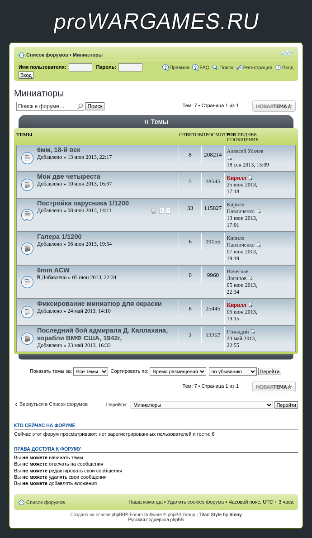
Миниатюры (88, 54)
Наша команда (145, 502)
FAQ (204, 67)
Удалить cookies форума (195, 502)
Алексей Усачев (245, 151)
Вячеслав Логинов (238, 274)
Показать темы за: (69, 371)
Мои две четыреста (68, 176)
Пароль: (106, 67)
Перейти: (117, 404)
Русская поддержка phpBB (156, 519)
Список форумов (47, 54)
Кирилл (236, 178)
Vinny (235, 514)
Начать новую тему (274, 106)
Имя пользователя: (42, 67)
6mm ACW (53, 270)
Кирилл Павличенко (241, 207)
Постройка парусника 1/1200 (83, 203)
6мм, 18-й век (58, 149)
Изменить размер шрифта (286, 53)
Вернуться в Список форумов (53, 404)
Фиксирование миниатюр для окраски (99, 303)
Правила (180, 67)
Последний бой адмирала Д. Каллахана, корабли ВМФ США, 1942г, (102, 334)
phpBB (118, 514)
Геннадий (238, 332)
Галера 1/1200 (59, 236)
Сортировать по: (159, 371)
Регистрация (257, 67)
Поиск (226, 67)
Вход (287, 67)
